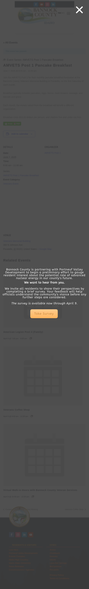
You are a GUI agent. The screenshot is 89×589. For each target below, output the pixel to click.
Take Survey (44, 314)
